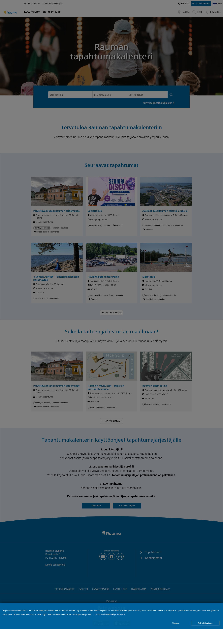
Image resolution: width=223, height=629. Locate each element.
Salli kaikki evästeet (205, 623)
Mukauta (175, 623)
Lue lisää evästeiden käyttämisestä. (109, 614)
